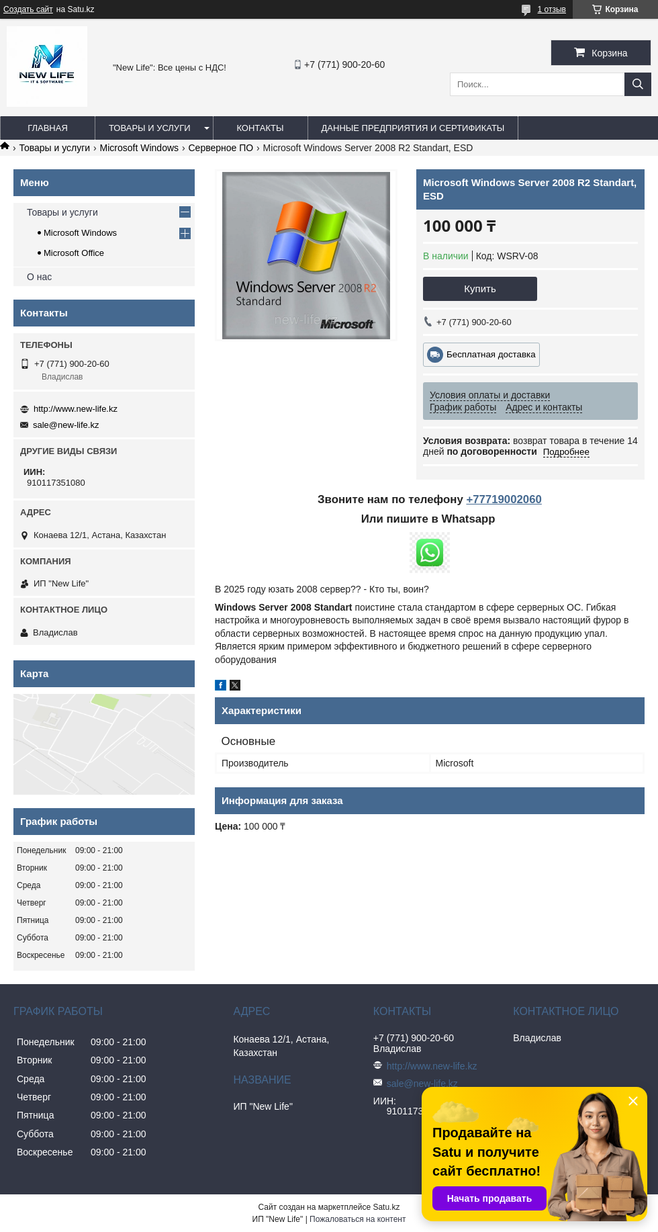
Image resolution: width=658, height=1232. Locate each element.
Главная (48, 128)
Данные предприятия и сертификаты (413, 128)
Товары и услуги (150, 128)
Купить (480, 288)
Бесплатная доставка (491, 354)
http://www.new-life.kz (75, 409)
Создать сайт (28, 9)
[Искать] (637, 84)
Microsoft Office (74, 253)
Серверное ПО (220, 147)
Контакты (259, 128)
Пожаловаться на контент (358, 1219)
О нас (39, 276)
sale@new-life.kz (66, 425)
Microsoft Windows (139, 147)
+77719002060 (503, 499)
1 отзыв (552, 9)
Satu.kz (386, 1207)
